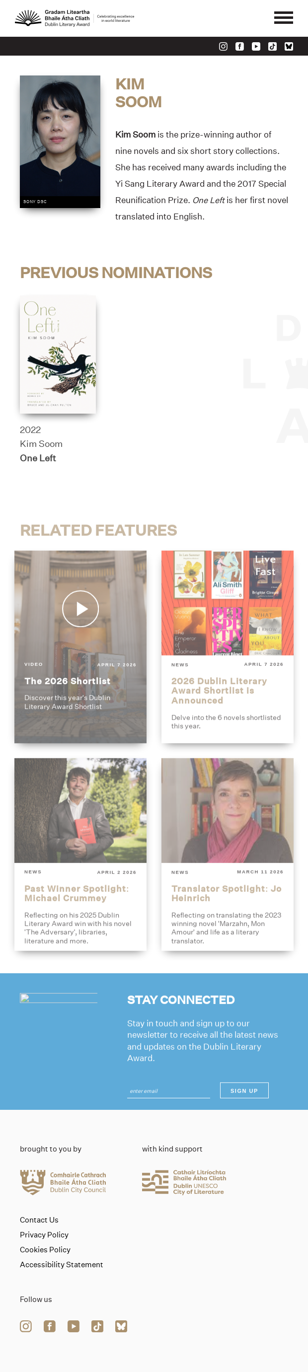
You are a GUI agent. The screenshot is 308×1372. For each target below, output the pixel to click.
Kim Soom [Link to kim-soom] (41, 448)
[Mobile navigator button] (283, 18)
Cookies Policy (45, 1249)
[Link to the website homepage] (74, 18)
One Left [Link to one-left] (38, 462)
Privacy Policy (44, 1234)
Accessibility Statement (61, 1264)
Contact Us (39, 1220)
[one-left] (58, 359)
